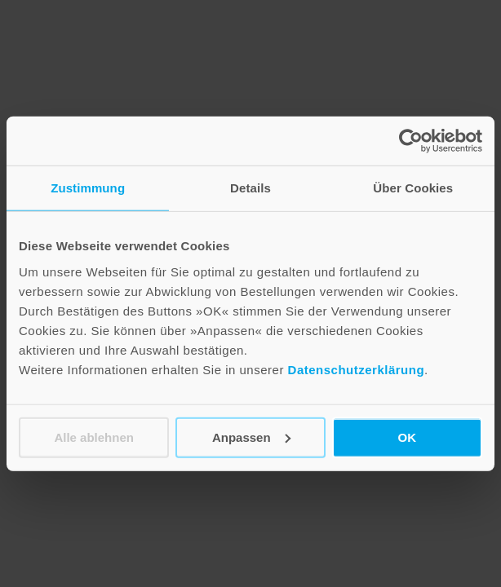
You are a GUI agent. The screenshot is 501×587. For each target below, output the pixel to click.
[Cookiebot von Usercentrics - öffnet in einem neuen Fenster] (410, 141)
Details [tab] (250, 188)
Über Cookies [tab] (413, 188)
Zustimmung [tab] (88, 188)
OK (407, 437)
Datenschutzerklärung (356, 369)
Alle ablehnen (94, 437)
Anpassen (251, 437)
